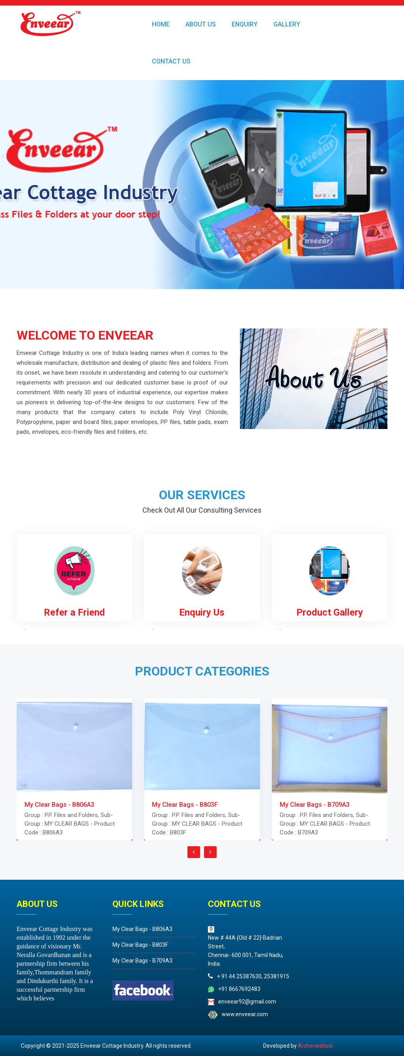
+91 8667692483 (317, 989)
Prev (10, 184)
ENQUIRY (245, 24)
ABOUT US (200, 24)
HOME (161, 24)
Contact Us (171, 61)
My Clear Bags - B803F (62, 945)
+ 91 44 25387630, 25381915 (331, 976)
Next (393, 184)
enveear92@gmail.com (325, 1001)
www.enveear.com (323, 1014)
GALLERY (286, 24)
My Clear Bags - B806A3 (64, 929)
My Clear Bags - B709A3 (64, 960)
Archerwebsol (315, 1046)
